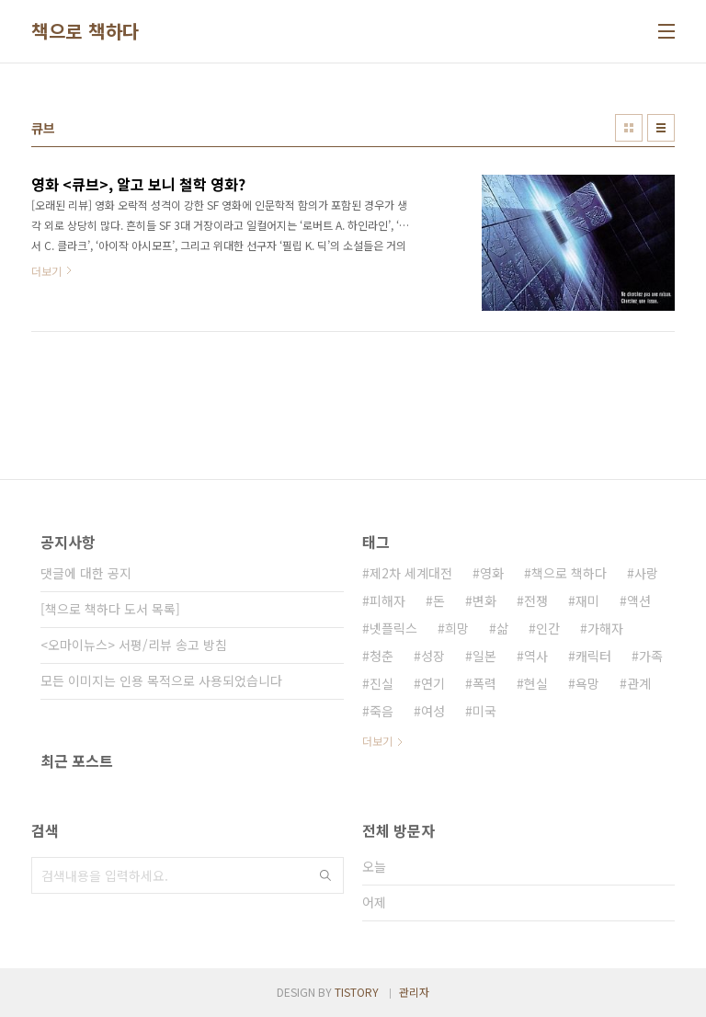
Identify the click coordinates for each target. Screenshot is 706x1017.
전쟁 (536, 600)
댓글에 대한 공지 (85, 573)
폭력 (484, 683)
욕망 (587, 683)
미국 (484, 711)
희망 (457, 628)
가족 (651, 655)
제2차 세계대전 (411, 573)
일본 (484, 655)
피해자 (387, 600)
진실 (381, 683)
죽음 (381, 711)
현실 (536, 683)
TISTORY (357, 992)
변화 (484, 600)
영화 (492, 573)
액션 (639, 600)
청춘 (381, 655)
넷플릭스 (393, 628)
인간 (548, 628)
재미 (587, 600)
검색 (325, 875)
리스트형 (661, 128)
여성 (433, 711)
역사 (536, 655)
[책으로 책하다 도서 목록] (110, 609)
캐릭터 (593, 655)
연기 (433, 683)
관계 (639, 683)
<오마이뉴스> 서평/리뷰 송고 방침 (133, 644)
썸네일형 (629, 128)
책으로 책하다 (85, 31)
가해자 (605, 628)
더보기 (377, 740)
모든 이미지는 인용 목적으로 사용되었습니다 (161, 680)
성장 (433, 655)
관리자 (414, 992)
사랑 (646, 573)
